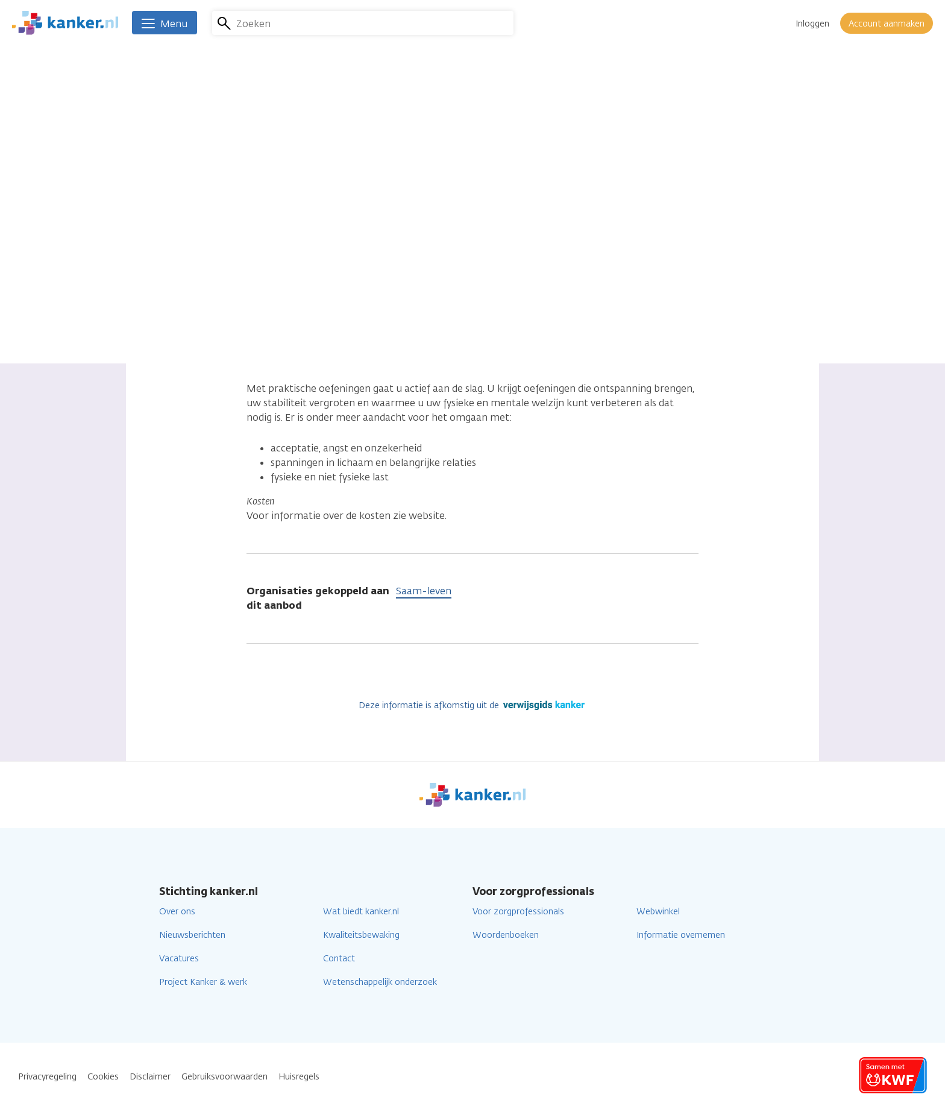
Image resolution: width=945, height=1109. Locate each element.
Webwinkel (658, 911)
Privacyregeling (47, 1076)
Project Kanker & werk (203, 982)
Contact (339, 958)
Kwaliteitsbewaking (361, 935)
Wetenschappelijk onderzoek (380, 982)
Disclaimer (150, 1076)
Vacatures (179, 958)
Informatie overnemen (680, 935)
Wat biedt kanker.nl (361, 911)
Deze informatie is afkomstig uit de (473, 705)
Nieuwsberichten (192, 935)
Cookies (103, 1076)
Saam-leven (423, 591)
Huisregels (298, 1076)
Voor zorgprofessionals (518, 911)
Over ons (177, 911)
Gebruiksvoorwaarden (224, 1076)
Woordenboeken (505, 935)
